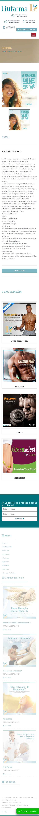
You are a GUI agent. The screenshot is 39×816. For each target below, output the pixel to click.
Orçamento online (27, 811)
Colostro (19, 387)
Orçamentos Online (26, 29)
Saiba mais (19, 271)
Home (4, 51)
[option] (19, 89)
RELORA (19, 432)
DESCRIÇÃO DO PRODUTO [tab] (11, 151)
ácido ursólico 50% (19, 341)
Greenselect (19, 478)
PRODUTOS (12, 51)
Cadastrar (19, 518)
